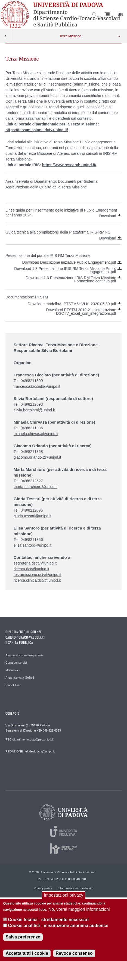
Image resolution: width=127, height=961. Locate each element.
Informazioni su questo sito (75, 888)
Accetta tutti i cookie (27, 955)
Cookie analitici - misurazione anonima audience (58, 928)
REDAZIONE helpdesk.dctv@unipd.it (30, 751)
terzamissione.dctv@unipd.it (37, 574)
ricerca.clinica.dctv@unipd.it (37, 580)
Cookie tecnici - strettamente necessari (48, 922)
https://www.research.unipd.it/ (69, 165)
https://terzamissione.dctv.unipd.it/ (36, 130)
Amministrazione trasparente (24, 655)
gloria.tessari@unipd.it (32, 516)
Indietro (5, 36)
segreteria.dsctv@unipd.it (35, 563)
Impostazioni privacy (63, 897)
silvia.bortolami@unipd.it (34, 410)
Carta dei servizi (16, 662)
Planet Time (13, 685)
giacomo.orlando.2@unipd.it (37, 457)
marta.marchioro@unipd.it (35, 486)
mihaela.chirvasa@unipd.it (36, 433)
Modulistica (12, 670)
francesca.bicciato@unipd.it (37, 386)
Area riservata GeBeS (20, 677)
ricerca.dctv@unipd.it (31, 569)
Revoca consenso (74, 955)
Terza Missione (70, 36)
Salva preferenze (23, 939)
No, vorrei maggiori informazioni (79, 911)
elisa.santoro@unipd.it (32, 545)
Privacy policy (43, 888)
